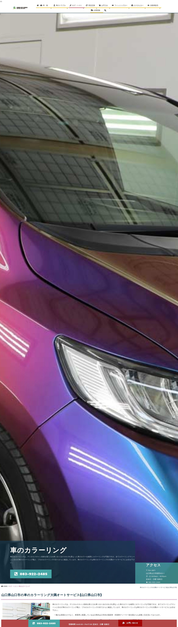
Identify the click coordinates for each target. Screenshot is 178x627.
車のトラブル (62, 6)
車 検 (47, 6)
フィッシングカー (122, 6)
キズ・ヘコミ (78, 6)
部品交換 (93, 6)
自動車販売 (155, 6)
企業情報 (98, 11)
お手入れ (105, 6)
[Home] (37, 5)
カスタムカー (140, 6)
